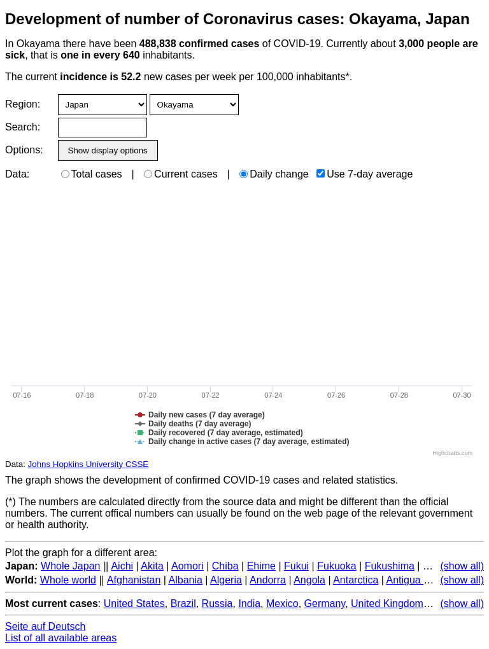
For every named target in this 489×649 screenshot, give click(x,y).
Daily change (274, 174)
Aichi (122, 566)
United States (134, 603)
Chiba (225, 566)
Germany (325, 603)
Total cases (91, 174)
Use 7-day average (364, 174)
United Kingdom (387, 603)
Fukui (296, 566)
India (249, 603)
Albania (185, 580)
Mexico (282, 603)
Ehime (261, 566)
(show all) (462, 566)
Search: (22, 127)
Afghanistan (134, 580)
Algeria (226, 580)
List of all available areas (61, 637)
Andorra (268, 580)
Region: (22, 104)
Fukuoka (336, 566)
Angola (309, 580)
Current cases (181, 174)
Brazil (183, 603)
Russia (217, 603)
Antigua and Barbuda (433, 580)
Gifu (432, 566)
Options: (24, 149)
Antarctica (355, 580)
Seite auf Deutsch (45, 626)
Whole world (68, 580)
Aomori (187, 566)
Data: (17, 174)
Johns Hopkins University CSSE (88, 464)
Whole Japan (70, 566)
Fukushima (390, 566)
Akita (152, 566)
